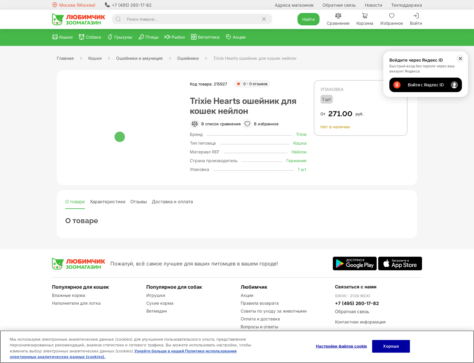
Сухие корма (160, 303)
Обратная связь (339, 5)
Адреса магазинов (294, 5)
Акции (247, 295)
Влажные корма (68, 295)
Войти (416, 19)
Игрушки (155, 295)
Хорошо (391, 346)
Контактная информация (360, 321)
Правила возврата (260, 303)
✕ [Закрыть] (460, 59)
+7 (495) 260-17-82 (128, 5)
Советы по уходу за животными (274, 310)
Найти (308, 19)
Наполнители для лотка (76, 303)
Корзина (364, 19)
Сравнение (338, 19)
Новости (373, 5)
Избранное (391, 19)
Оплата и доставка (260, 318)
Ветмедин (156, 310)
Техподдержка (406, 5)
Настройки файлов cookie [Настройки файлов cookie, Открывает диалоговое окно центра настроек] (341, 346)
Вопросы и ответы (259, 326)
